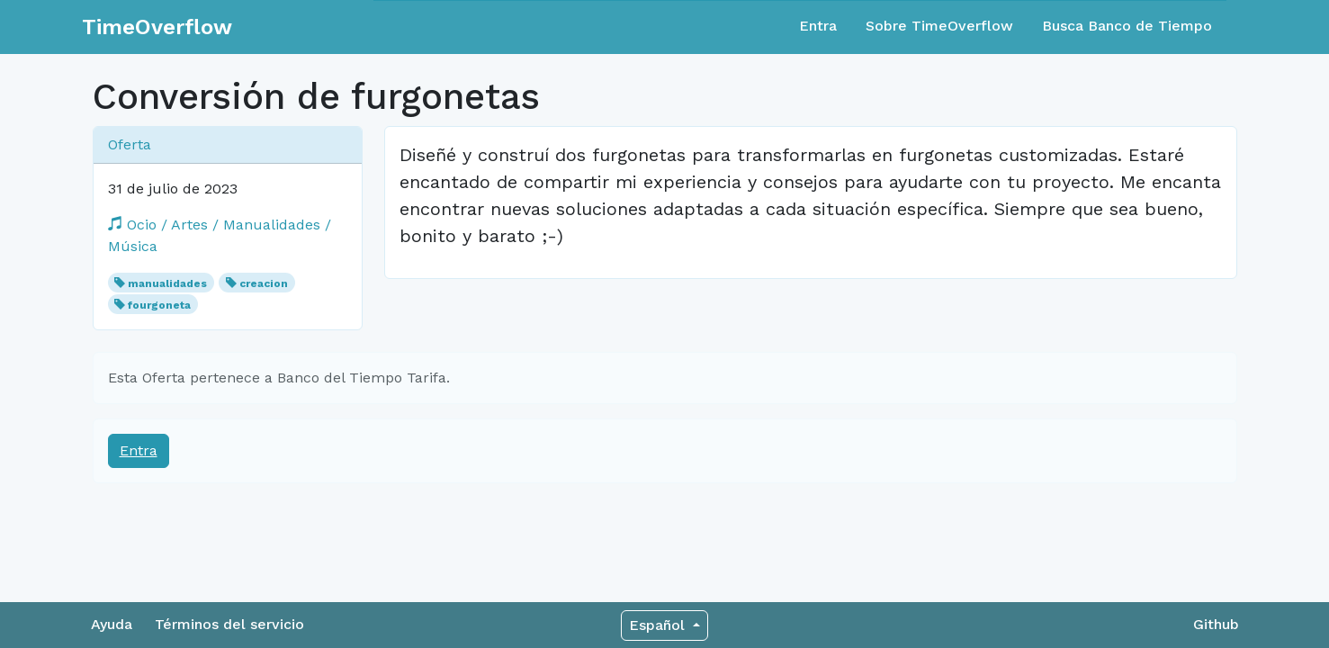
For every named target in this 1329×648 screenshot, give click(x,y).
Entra (818, 25)
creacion (263, 283)
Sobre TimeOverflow (939, 25)
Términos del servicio (229, 624)
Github (1216, 624)
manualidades (167, 283)
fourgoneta (159, 305)
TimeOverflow (157, 27)
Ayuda (111, 624)
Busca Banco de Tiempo (1127, 25)
